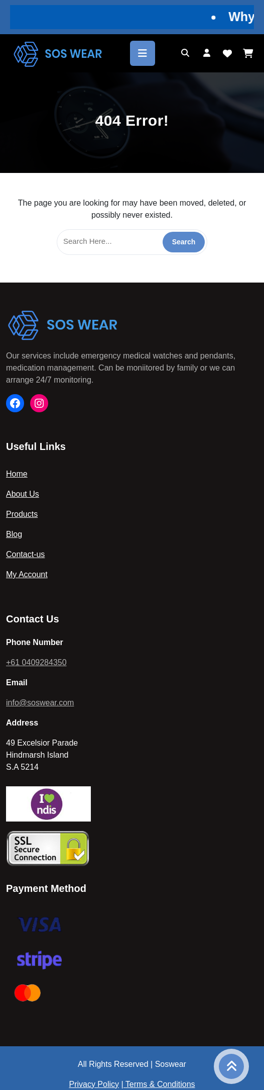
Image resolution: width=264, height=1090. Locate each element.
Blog (14, 534)
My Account (27, 574)
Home (17, 474)
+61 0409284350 (36, 662)
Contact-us (25, 554)
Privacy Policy (94, 1084)
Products (22, 514)
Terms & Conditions (160, 1084)
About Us (22, 494)
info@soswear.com (40, 702)
